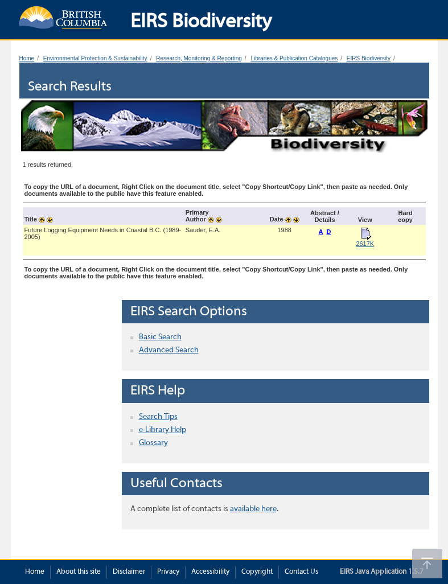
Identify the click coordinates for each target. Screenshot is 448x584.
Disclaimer (129, 572)
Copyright (257, 572)
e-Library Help (162, 430)
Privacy (168, 572)
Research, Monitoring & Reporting (199, 58)
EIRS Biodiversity (369, 58)
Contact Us (301, 572)
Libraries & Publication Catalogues (294, 58)
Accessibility (210, 572)
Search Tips (158, 417)
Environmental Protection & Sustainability (95, 58)
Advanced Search (169, 350)
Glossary (153, 443)
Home (27, 58)
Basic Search (160, 337)
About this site (78, 572)
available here (253, 509)
